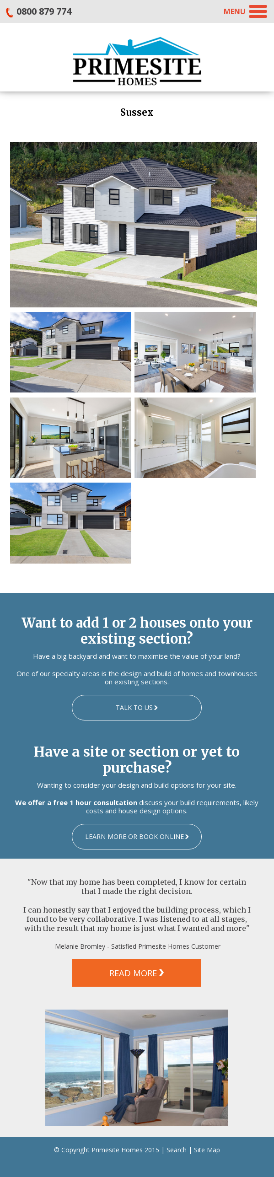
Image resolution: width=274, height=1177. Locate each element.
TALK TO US (134, 707)
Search (177, 1149)
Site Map (207, 1149)
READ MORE (133, 972)
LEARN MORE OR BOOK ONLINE (134, 836)
